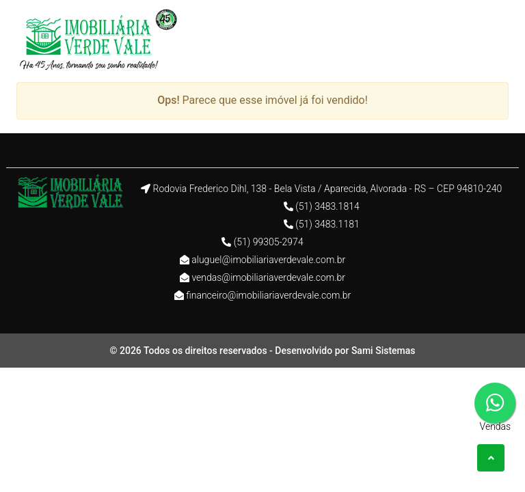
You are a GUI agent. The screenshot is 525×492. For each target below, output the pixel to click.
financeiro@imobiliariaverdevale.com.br (268, 295)
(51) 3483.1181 (327, 224)
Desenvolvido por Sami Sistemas (345, 350)
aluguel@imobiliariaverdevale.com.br (268, 259)
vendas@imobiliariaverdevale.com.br (268, 277)
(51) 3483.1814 (327, 206)
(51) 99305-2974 (269, 241)
